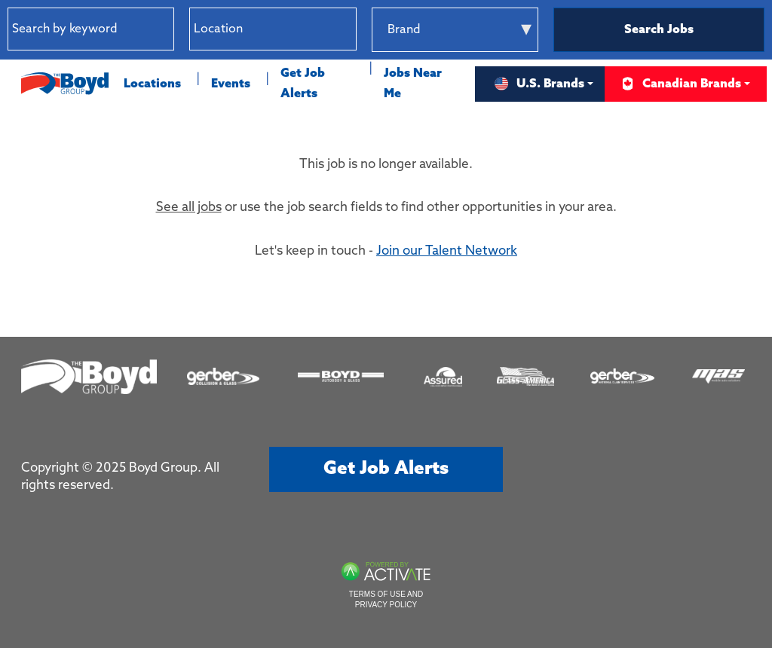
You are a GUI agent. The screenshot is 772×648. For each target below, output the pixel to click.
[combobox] (272, 29)
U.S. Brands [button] (539, 84)
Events (230, 84)
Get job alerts (386, 469)
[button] (344, 29)
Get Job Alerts (302, 83)
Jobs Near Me (413, 83)
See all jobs (189, 207)
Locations (152, 84)
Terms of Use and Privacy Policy (386, 599)
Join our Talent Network (446, 251)
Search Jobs (659, 30)
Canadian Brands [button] (680, 84)
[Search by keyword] (91, 29)
